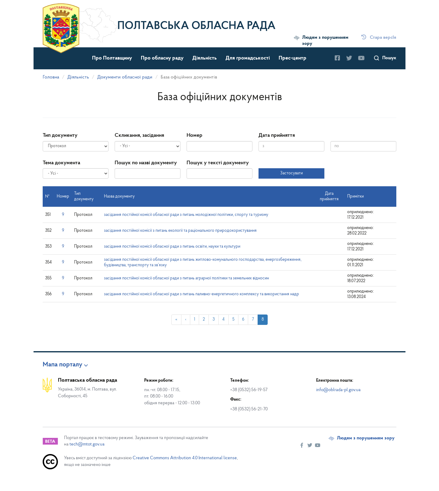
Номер (194, 135)
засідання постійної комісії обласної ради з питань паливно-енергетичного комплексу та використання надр (201, 294)
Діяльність (204, 58)
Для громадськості (248, 58)
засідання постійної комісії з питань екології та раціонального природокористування (180, 230)
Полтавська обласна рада (196, 26)
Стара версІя (378, 37)
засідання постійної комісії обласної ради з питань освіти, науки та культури (172, 246)
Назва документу (119, 196)
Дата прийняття (277, 135)
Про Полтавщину (112, 58)
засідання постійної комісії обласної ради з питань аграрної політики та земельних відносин (186, 278)
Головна (51, 77)
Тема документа (61, 163)
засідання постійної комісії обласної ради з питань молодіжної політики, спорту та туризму (186, 215)
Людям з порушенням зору (325, 40)
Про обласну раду (162, 58)
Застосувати (291, 173)
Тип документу (60, 135)
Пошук (389, 58)
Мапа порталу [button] (62, 365)
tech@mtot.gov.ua (87, 444)
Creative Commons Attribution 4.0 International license (185, 458)
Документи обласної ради (124, 77)
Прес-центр (292, 58)
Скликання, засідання (139, 135)
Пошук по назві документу (146, 163)
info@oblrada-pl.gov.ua (338, 390)
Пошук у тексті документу (218, 163)
